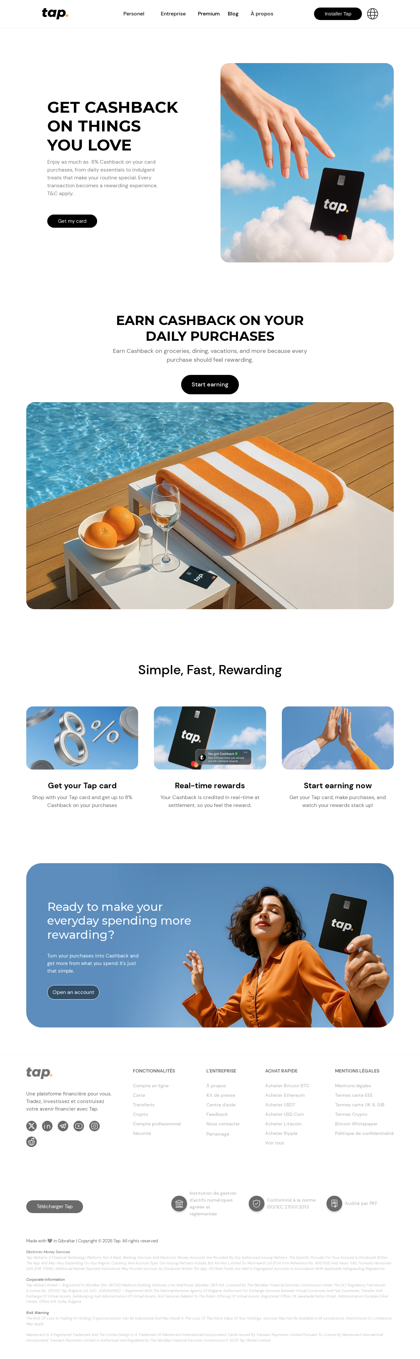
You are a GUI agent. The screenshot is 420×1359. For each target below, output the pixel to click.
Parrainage (217, 1134)
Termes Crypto (351, 1114)
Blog (233, 13)
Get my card (72, 221)
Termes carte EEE (354, 1095)
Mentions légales (353, 1086)
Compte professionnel (157, 1124)
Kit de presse (220, 1095)
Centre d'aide (221, 1105)
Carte (139, 1095)
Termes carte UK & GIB (360, 1105)
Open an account (73, 992)
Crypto (140, 1114)
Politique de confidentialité (364, 1133)
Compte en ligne (151, 1086)
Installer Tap (338, 13)
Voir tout (274, 1143)
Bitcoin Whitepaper (356, 1124)
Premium (209, 13)
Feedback (217, 1114)
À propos (216, 1086)
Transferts (144, 1105)
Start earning (210, 384)
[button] (134, 14)
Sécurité (142, 1133)
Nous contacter (223, 1124)
